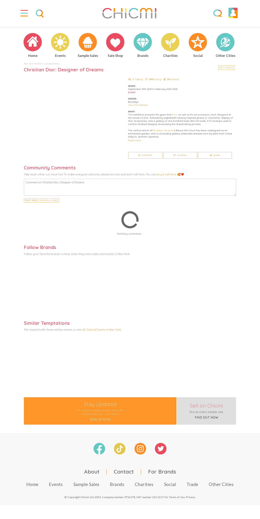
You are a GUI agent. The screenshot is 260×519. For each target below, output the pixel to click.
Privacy (190, 499)
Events (56, 486)
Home (32, 486)
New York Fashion (32, 66)
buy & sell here (166, 176)
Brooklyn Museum (163, 132)
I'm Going (180, 157)
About (92, 473)
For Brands (162, 473)
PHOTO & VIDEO (49, 202)
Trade (192, 486)
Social (170, 486)
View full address (138, 107)
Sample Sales (86, 486)
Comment (145, 157)
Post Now (31, 203)
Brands (117, 486)
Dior (174, 117)
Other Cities (221, 486)
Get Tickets (226, 70)
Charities (144, 486)
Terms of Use (177, 499)
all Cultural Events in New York (101, 332)
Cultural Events (51, 66)
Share (215, 157)
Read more (134, 142)
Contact (124, 473)
